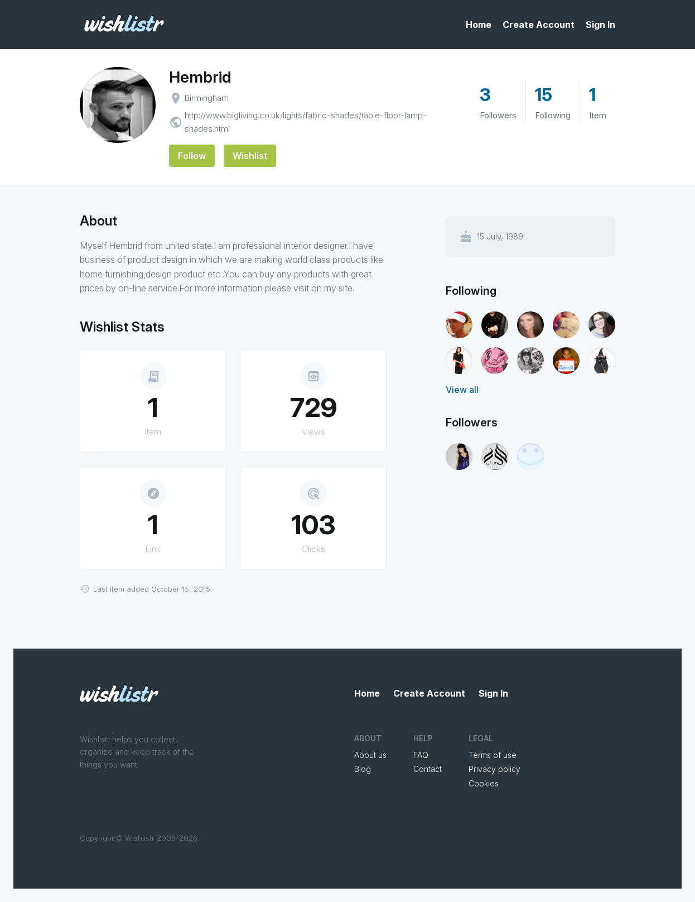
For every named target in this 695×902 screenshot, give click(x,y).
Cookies (484, 783)
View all (462, 389)
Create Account (539, 24)
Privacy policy (494, 769)
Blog (362, 769)
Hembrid (200, 77)
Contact (427, 769)
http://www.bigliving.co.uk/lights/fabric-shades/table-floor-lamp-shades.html (306, 122)
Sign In (600, 24)
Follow (192, 155)
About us (370, 755)
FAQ (420, 755)
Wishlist (250, 155)
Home (478, 24)
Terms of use (493, 755)
